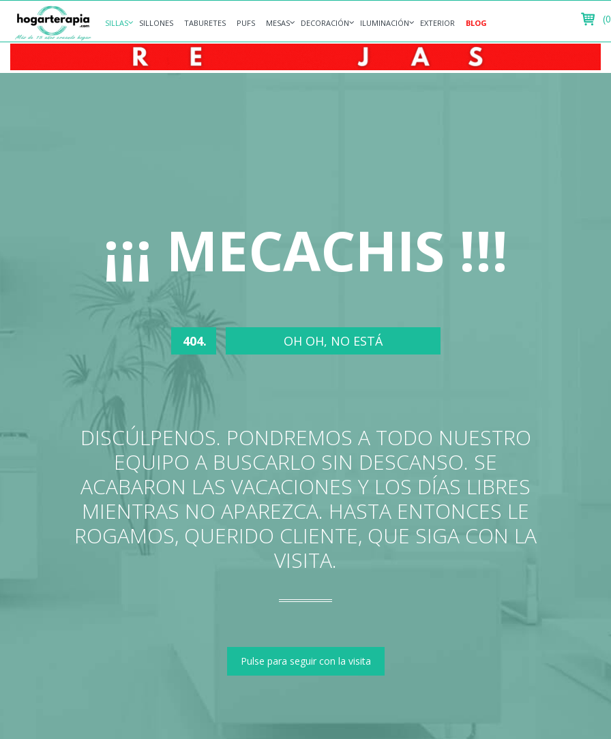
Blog (476, 23)
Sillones (156, 23)
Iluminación (384, 23)
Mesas (278, 23)
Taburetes (205, 23)
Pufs (246, 23)
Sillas (116, 23)
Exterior (437, 23)
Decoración (325, 23)
